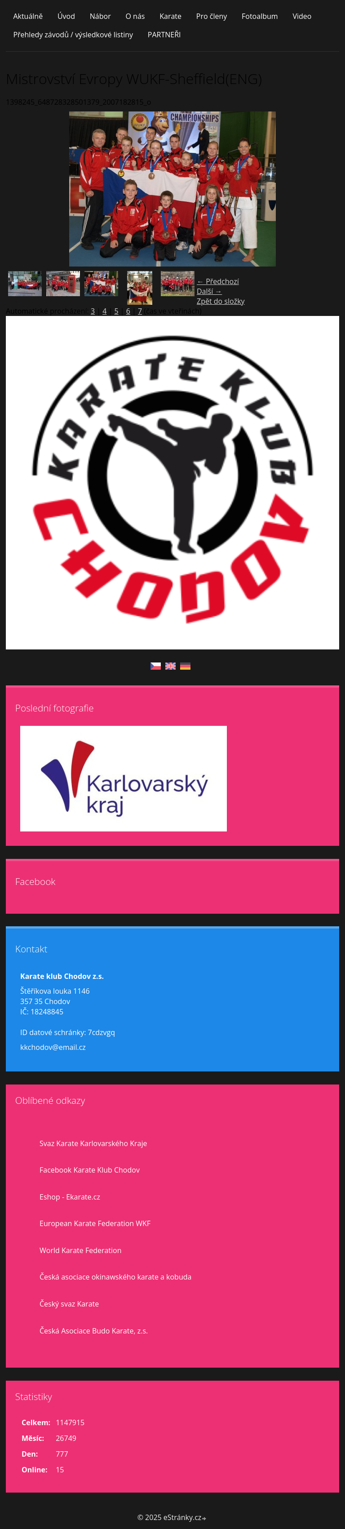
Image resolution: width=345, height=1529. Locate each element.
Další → (209, 291)
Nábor (100, 16)
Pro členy (211, 16)
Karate (170, 16)
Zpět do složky (221, 301)
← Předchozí (218, 281)
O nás (135, 16)
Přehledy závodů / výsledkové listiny (73, 35)
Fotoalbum (260, 16)
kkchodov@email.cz (53, 1047)
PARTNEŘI (164, 35)
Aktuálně (28, 16)
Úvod (66, 16)
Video (301, 16)
